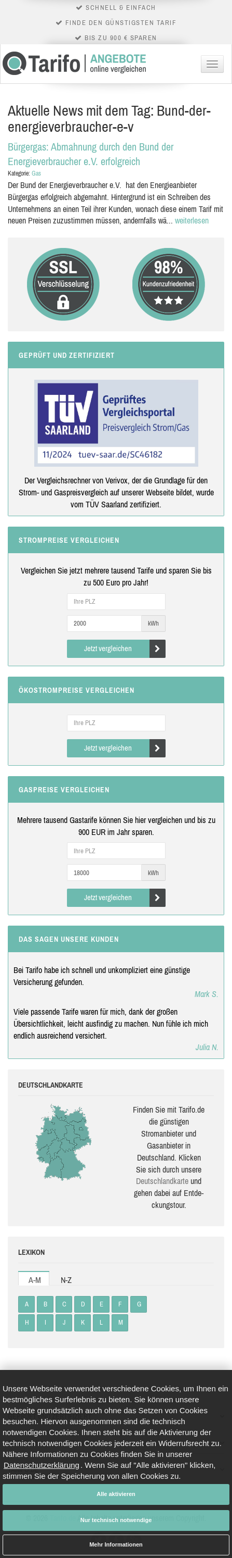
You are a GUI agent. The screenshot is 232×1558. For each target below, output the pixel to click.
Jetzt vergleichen (125, 649)
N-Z (66, 1280)
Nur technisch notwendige (116, 1520)
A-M (35, 1280)
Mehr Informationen (116, 1544)
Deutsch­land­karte (162, 1181)
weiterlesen (192, 220)
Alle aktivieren (116, 1494)
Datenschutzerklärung (41, 1465)
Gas (36, 173)
